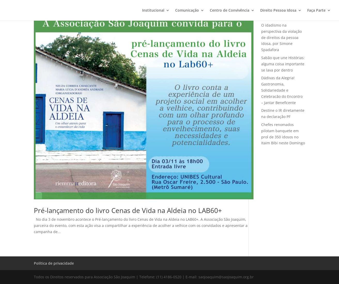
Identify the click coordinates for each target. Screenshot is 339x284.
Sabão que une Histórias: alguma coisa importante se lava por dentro (283, 64)
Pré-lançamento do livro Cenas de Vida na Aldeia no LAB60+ (128, 210)
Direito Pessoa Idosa (278, 11)
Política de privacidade (54, 263)
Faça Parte (316, 11)
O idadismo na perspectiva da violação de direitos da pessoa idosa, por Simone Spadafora (281, 37)
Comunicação (187, 11)
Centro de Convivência (229, 11)
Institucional (153, 11)
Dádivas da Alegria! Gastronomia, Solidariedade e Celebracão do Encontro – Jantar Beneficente (282, 90)
